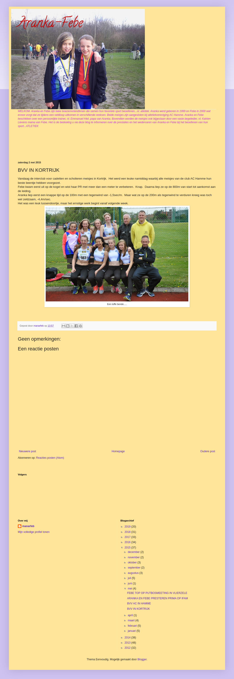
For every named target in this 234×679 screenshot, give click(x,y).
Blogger (142, 659)
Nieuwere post (27, 451)
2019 (128, 526)
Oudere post (207, 451)
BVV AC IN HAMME (139, 603)
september (134, 567)
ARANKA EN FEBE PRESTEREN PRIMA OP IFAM (157, 598)
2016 (128, 542)
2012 (128, 647)
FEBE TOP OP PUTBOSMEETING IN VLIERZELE (157, 593)
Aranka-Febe (50, 24)
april (130, 615)
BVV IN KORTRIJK (138, 608)
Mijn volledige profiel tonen (33, 532)
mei (130, 588)
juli (130, 578)
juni (130, 583)
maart (131, 620)
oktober (132, 562)
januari (132, 630)
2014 (128, 637)
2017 (128, 537)
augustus (133, 573)
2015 (128, 547)
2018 (128, 532)
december (134, 552)
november (134, 557)
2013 (128, 642)
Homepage (118, 451)
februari (133, 625)
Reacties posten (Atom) (50, 457)
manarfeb (28, 526)
